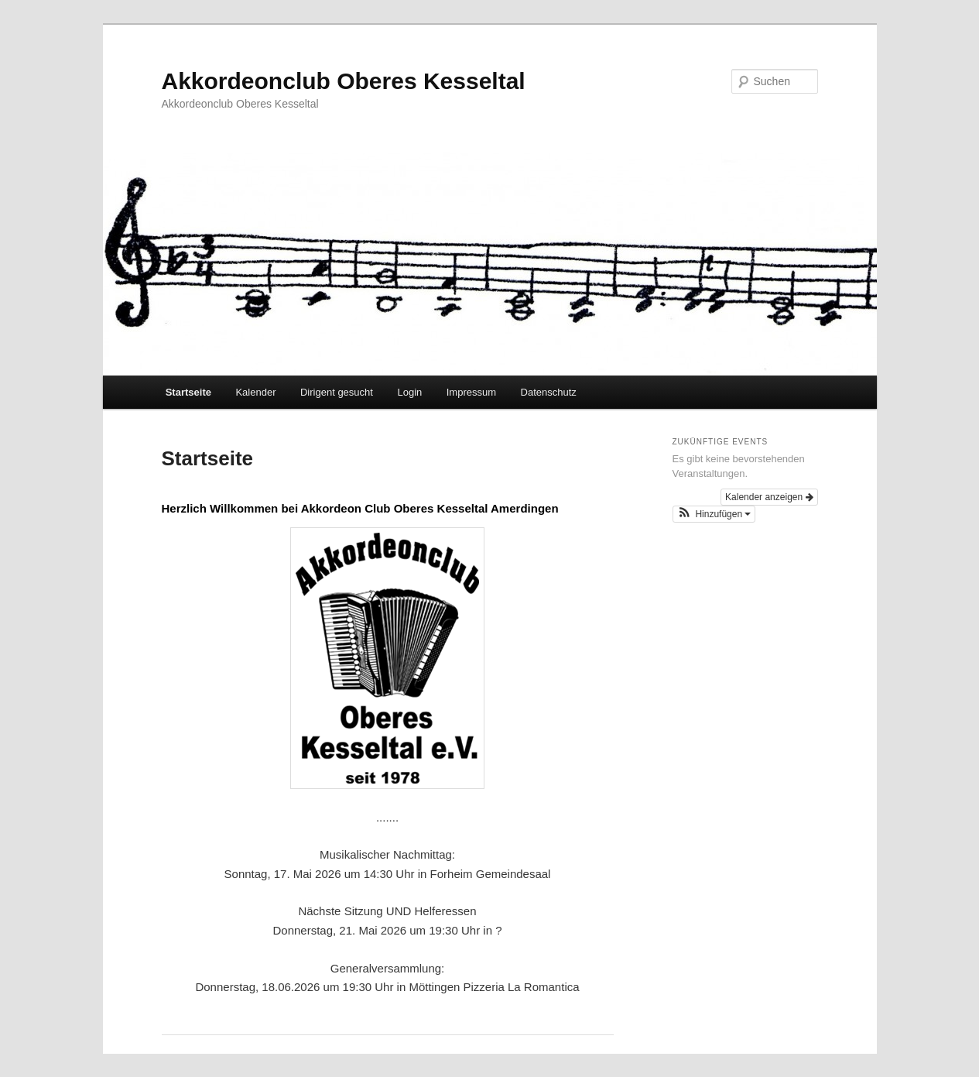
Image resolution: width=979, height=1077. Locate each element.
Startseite (188, 392)
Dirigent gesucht (336, 392)
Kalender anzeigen (769, 497)
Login (409, 392)
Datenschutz (549, 392)
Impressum (471, 392)
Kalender (255, 392)
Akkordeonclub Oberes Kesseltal (343, 81)
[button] (714, 514)
